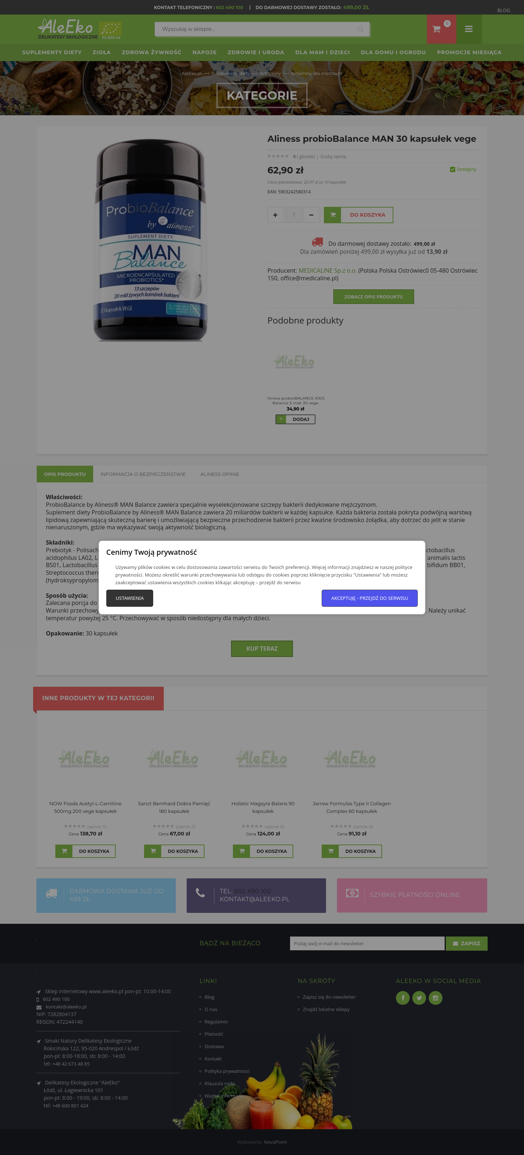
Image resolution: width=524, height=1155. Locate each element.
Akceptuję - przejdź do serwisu (369, 598)
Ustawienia (130, 598)
